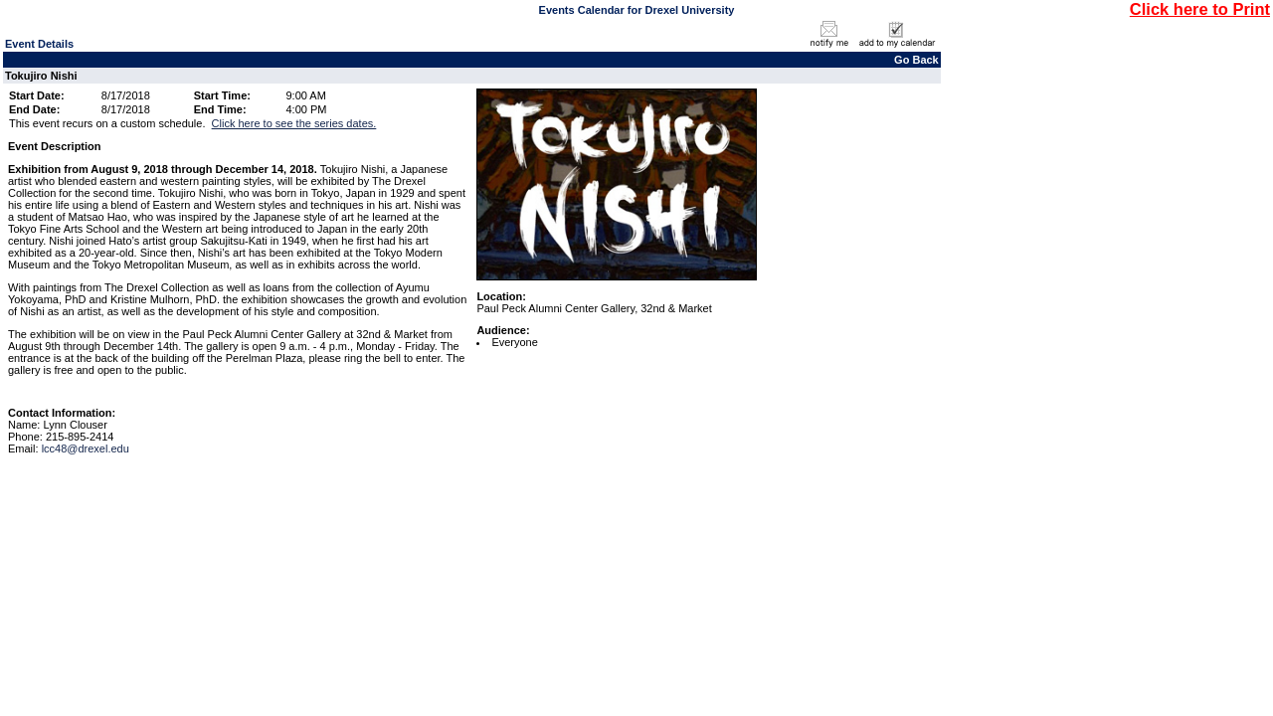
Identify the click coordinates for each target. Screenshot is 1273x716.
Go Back (916, 60)
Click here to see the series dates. (294, 123)
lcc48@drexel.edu (85, 448)
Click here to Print (1200, 9)
